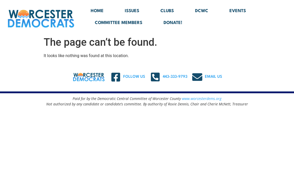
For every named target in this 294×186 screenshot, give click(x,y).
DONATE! (173, 23)
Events (237, 11)
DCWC (201, 11)
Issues (132, 11)
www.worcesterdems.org (201, 98)
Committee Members (118, 23)
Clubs (167, 11)
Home (97, 11)
